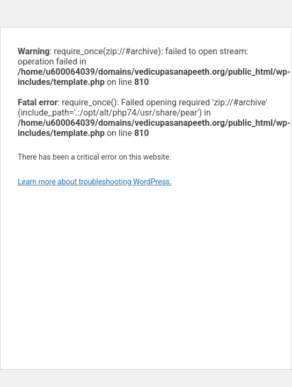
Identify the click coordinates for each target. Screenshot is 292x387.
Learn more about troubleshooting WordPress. (95, 181)
